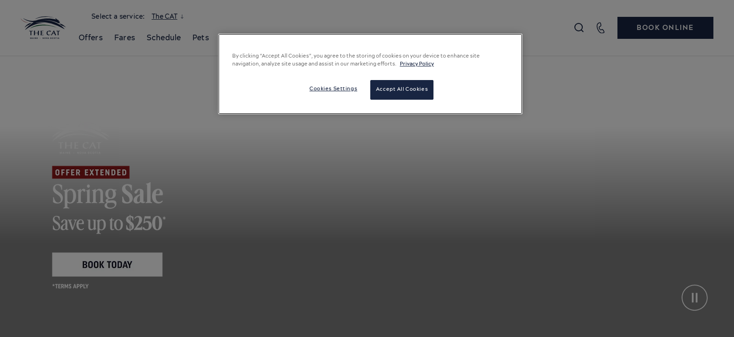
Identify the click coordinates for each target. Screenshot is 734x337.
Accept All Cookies (402, 89)
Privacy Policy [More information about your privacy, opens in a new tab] (417, 64)
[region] (370, 74)
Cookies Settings (333, 89)
